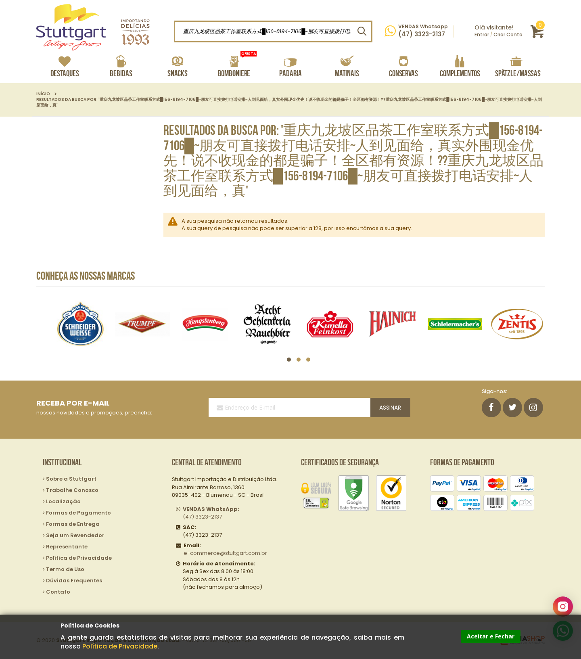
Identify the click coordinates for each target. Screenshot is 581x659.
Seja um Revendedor (75, 535)
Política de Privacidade (119, 646)
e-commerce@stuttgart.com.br (225, 553)
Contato (58, 592)
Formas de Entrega (73, 524)
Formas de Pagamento (78, 513)
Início (43, 94)
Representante (67, 546)
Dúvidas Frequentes (74, 580)
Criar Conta (507, 34)
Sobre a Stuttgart (71, 479)
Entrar (481, 34)
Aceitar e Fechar (490, 636)
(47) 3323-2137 (211, 513)
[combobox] (273, 31)
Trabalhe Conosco (72, 490)
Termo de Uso (65, 569)
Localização (63, 501)
